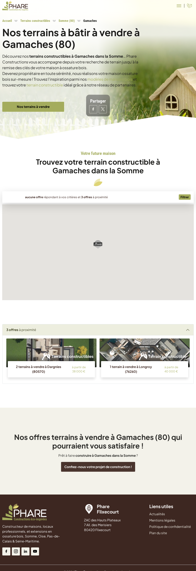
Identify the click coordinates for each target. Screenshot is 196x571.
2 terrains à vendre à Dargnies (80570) (38, 369)
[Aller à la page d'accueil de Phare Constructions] (15, 6)
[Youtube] (35, 551)
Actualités (157, 514)
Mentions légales (162, 520)
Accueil (7, 21)
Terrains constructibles (35, 21)
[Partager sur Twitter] (103, 109)
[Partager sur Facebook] (93, 109)
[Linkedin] (25, 551)
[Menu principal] (179, 6)
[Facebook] (6, 551)
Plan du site (158, 533)
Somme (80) (67, 21)
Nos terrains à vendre (33, 106)
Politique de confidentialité (170, 526)
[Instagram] (16, 551)
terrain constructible (44, 84)
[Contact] (189, 6)
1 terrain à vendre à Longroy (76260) (131, 369)
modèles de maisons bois (109, 79)
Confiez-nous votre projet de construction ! (98, 483)
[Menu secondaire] (185, 197)
